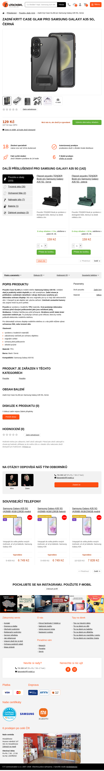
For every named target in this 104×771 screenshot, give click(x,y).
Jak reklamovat (10, 638)
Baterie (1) (11, 206)
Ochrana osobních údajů (13, 644)
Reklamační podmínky (12, 632)
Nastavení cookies (46, 632)
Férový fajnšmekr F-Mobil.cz (50, 623)
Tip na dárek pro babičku (82, 629)
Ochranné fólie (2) (14, 193)
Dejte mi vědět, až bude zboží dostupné (18, 130)
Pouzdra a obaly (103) (13, 179)
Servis (41, 651)
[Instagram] (74, 669)
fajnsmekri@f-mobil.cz (64, 478)
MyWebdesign (71, 767)
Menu (95, 4)
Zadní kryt (98, 290)
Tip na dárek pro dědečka (83, 632)
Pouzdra (5, 378)
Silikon (99, 295)
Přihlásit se (26, 447)
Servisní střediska (11, 635)
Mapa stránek (9, 647)
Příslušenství (12, 13)
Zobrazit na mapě (9, 747)
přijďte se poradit (65, 159)
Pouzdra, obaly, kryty (27, 13)
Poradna (42, 648)
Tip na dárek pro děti (81, 626)
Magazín (42, 645)
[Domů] (3, 13)
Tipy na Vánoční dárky (82, 623)
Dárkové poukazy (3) (16, 213)
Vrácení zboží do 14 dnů (13, 641)
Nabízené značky (45, 626)
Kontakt (7, 623)
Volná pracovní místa (47, 629)
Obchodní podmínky (12, 629)
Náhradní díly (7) (14, 200)
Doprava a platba (10, 626)
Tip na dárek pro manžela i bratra (86, 638)
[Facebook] (68, 669)
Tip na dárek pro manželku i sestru (86, 635)
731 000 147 (69, 475)
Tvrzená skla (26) (14, 187)
